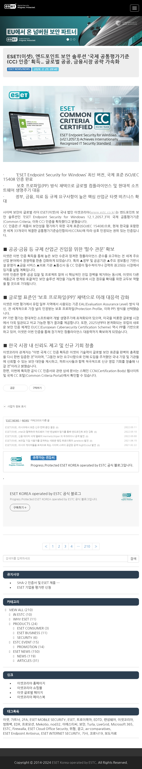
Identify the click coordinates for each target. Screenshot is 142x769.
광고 (80, 728)
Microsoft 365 (122, 724)
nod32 (55, 724)
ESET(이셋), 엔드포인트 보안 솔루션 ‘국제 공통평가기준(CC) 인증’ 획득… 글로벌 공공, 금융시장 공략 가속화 (68, 59)
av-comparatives (97, 728)
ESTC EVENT (25, 642)
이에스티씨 (69, 724)
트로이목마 (84, 719)
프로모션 (28, 724)
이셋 (6, 719)
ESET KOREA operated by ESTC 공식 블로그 (45, 494)
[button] (10, 31)
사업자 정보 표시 (14, 406)
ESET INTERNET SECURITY (60, 733)
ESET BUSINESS (31, 633)
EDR (17, 724)
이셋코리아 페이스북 (31, 697)
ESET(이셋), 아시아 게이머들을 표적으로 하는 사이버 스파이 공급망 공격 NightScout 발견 (50, 445)
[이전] (46, 546)
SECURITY (27, 637)
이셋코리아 (125, 719)
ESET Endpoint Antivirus (21, 733)
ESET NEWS (12, 420)
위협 (73, 728)
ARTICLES (27, 660)
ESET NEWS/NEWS (19, 69)
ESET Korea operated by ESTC (74, 762)
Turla (91, 724)
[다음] (96, 546)
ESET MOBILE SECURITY (48, 719)
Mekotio (42, 724)
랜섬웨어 (110, 719)
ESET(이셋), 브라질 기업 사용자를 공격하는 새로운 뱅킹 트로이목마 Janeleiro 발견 (47, 441)
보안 (82, 724)
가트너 (15, 719)
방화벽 (7, 724)
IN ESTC (22, 614)
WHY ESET (24, 619)
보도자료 (111, 733)
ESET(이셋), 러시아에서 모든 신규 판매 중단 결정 (30, 427)
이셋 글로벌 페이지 (30, 692)
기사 (85, 733)
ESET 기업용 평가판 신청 (34, 587)
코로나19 (96, 733)
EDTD (98, 719)
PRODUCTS (25, 623)
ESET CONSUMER (32, 628)
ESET (71, 719)
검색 (133, 558)
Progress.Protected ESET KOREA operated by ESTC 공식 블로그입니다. (54, 499)
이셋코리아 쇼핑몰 (29, 688)
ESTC (7, 728)
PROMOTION (30, 646)
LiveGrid (103, 724)
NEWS (25, 420)
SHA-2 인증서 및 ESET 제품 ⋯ (38, 582)
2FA (25, 719)
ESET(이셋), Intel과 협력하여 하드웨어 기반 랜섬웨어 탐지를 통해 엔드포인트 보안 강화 (49, 432)
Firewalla (19, 728)
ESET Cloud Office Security (48, 728)
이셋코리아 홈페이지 (31, 683)
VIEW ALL (20, 609)
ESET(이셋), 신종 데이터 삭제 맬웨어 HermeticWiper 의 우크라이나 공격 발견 (45, 436)
